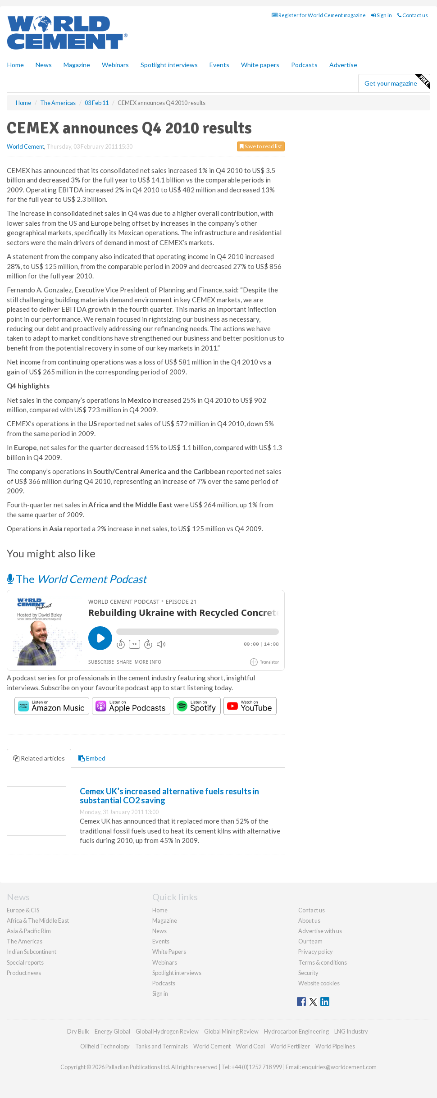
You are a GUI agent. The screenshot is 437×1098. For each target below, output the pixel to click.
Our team (310, 941)
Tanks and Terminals (161, 1046)
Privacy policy (315, 951)
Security (308, 972)
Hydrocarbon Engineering (296, 1031)
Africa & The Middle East (38, 920)
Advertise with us (320, 930)
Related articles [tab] (39, 758)
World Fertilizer (290, 1046)
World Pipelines (335, 1046)
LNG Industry (351, 1031)
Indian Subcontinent (31, 951)
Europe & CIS (23, 910)
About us (309, 920)
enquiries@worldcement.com (339, 1067)
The (76, 578)
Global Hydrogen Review (167, 1031)
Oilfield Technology (105, 1046)
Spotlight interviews (169, 64)
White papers (260, 64)
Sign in (381, 15)
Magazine (77, 64)
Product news (24, 972)
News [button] (44, 64)
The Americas (24, 941)
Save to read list (261, 146)
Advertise (343, 64)
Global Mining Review (231, 1031)
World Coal (250, 1046)
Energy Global (112, 1031)
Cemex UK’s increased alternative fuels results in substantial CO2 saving (169, 795)
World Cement (25, 146)
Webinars (115, 64)
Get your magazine (397, 82)
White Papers (169, 951)
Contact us (412, 15)
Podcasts (304, 64)
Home (15, 64)
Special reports (25, 962)
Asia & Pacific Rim (29, 930)
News (159, 930)
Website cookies (319, 983)
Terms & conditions (322, 962)
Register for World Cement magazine (319, 15)
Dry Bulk (78, 1031)
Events (219, 64)
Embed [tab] (91, 758)
